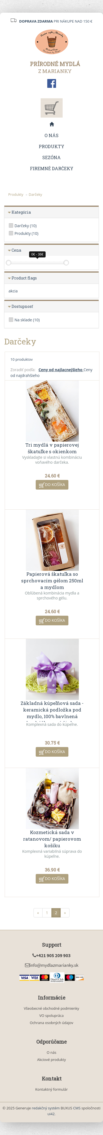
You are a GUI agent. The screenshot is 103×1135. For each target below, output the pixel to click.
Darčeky (35, 194)
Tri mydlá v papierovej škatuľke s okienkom (52, 448)
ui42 (51, 1113)
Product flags (24, 278)
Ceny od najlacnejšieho (60, 369)
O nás (51, 135)
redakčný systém (46, 1108)
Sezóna (51, 157)
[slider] (8, 262)
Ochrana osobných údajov (51, 1022)
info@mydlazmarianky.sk (51, 965)
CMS (76, 1108)
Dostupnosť (22, 306)
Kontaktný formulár (51, 1089)
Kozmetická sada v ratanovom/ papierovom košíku (52, 839)
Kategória (21, 212)
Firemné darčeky (51, 168)
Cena (16, 250)
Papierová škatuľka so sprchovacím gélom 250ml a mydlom (52, 580)
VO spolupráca (51, 1015)
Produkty (51, 146)
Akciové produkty (51, 1059)
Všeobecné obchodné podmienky (51, 1008)
